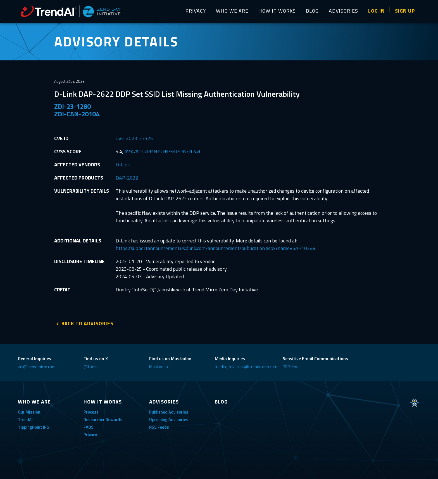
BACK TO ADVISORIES (87, 323)
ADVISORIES (343, 11)
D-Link (123, 164)
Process (91, 412)
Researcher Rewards (103, 419)
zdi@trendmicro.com (37, 367)
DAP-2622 (127, 177)
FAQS (89, 427)
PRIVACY (195, 11)
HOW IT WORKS (277, 11)
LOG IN (376, 11)
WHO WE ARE (232, 11)
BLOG (312, 11)
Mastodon (158, 367)
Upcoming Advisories (168, 419)
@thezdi (91, 367)
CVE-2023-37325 (134, 138)
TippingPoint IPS (33, 427)
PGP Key (290, 367)
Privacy (90, 434)
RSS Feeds (159, 427)
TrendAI (25, 419)
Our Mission (29, 412)
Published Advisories (168, 412)
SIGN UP (405, 11)
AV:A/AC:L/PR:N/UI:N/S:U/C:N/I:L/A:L (162, 151)
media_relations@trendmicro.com (246, 367)
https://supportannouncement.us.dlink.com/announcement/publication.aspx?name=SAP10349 (215, 248)
